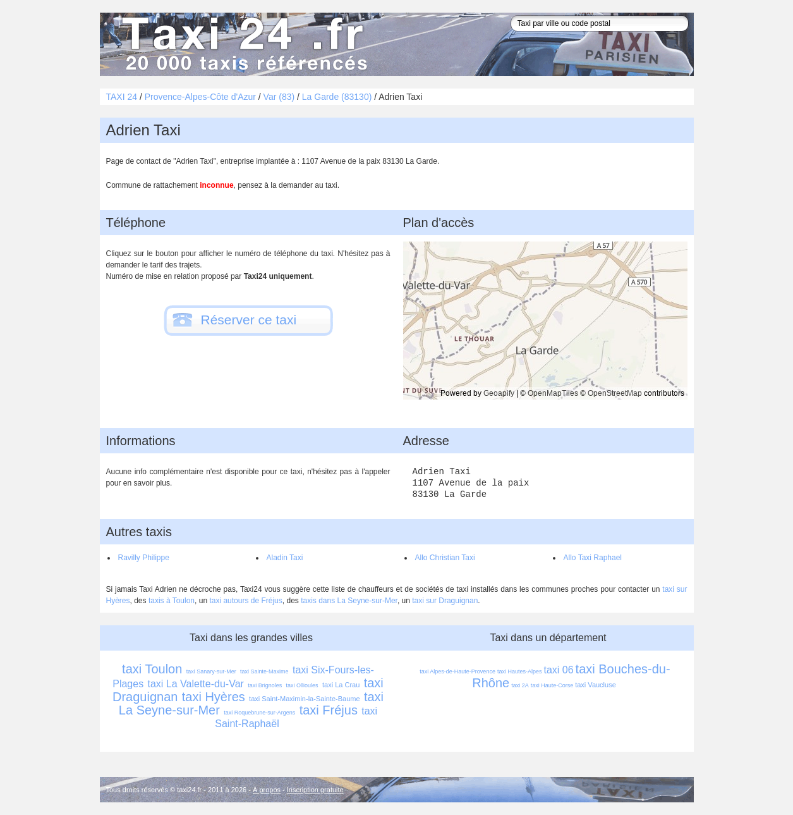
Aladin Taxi (285, 557)
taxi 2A (520, 685)
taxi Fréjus (329, 710)
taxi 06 (558, 670)
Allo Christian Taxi (445, 557)
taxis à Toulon (171, 600)
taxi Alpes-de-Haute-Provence (457, 671)
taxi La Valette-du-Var (196, 683)
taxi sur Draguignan (445, 600)
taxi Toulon (152, 669)
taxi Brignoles (265, 685)
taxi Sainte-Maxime (264, 671)
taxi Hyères (213, 697)
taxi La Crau (341, 685)
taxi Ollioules (302, 685)
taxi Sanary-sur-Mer (211, 671)
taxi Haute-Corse (552, 685)
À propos (267, 790)
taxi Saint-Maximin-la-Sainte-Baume (304, 698)
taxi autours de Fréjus (245, 600)
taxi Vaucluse (595, 685)
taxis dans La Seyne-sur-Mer (349, 600)
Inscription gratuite (315, 790)
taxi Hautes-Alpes (519, 671)
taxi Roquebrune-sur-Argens (259, 712)
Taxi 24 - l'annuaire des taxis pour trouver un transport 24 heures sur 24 (242, 44)
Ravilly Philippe (143, 557)
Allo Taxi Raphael (593, 557)
